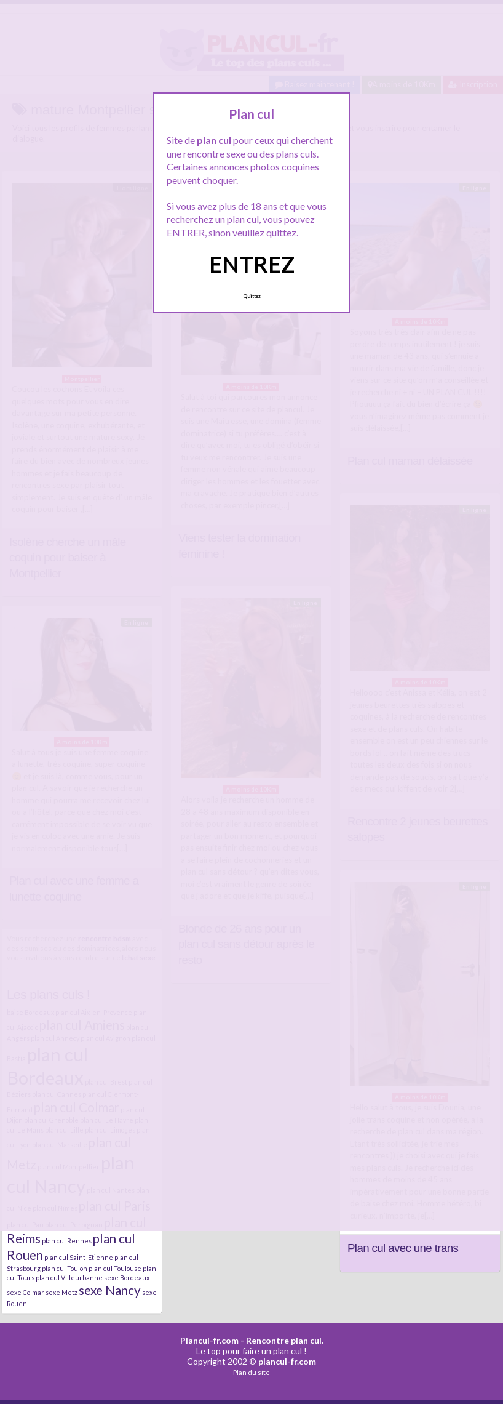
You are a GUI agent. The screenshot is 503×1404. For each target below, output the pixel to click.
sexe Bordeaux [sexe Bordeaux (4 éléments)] (126, 1278)
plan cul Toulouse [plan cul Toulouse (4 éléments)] (115, 1268)
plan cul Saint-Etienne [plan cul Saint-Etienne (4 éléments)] (78, 1257)
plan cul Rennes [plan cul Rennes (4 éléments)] (67, 1241)
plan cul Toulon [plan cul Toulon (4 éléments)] (64, 1268)
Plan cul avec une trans (402, 1248)
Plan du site (251, 1372)
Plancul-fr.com (209, 1340)
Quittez (252, 296)
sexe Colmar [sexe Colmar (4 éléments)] (25, 1292)
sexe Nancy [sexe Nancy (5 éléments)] (110, 1290)
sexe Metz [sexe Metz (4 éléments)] (61, 1292)
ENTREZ (252, 264)
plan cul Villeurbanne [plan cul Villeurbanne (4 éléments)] (69, 1278)
